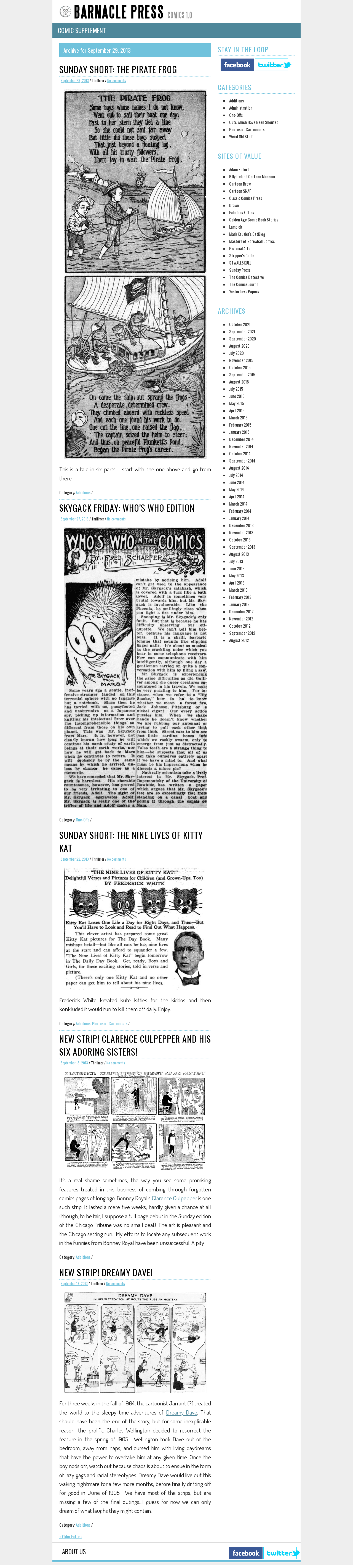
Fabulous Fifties (241, 212)
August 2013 (239, 554)
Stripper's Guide (241, 255)
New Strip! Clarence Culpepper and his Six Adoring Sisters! (135, 1045)
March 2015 (238, 418)
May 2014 (236, 489)
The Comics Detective (246, 277)
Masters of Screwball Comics (252, 241)
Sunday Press (239, 270)
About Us (74, 1551)
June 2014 (237, 482)
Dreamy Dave (181, 1412)
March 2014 (238, 504)
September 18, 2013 (74, 1063)
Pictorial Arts (239, 248)
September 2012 (242, 633)
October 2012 (239, 626)
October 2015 (239, 367)
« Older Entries (70, 1536)
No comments (116, 80)
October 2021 (239, 324)
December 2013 (241, 525)
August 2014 (239, 468)
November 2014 (241, 446)
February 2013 (240, 597)
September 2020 (242, 339)
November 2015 (241, 360)
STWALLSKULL (240, 263)
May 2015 (236, 403)
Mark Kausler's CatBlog (247, 234)
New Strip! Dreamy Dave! (106, 1272)
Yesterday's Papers (244, 291)
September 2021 (242, 331)
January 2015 (239, 432)
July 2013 (236, 561)
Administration (240, 108)
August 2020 (239, 346)
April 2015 (236, 410)
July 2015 (236, 389)
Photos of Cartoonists (109, 1023)
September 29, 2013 (75, 80)
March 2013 (238, 590)
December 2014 (241, 439)
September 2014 (242, 461)
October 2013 (239, 540)
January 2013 (239, 604)
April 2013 (236, 583)
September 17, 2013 (74, 1283)
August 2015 (239, 382)
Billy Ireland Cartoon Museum (252, 176)
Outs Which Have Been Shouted (254, 122)
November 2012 (241, 619)
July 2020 (236, 353)
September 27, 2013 (75, 519)
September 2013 (242, 547)
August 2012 (239, 640)
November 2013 (241, 532)
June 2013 (236, 568)
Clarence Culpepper (174, 1198)
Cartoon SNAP (240, 191)
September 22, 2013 (75, 859)
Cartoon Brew (240, 184)
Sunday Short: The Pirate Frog (118, 69)
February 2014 (240, 511)
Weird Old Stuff (241, 136)
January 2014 (239, 518)
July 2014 (236, 475)
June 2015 (236, 396)
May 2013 (236, 575)
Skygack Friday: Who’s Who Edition (127, 507)
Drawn (234, 205)
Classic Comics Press (245, 198)
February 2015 (240, 425)
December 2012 (241, 611)
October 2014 (240, 453)
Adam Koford (239, 169)
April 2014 (237, 496)
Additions (83, 492)
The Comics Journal (244, 284)
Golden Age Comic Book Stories (253, 220)
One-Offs (82, 820)
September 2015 (242, 374)
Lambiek (235, 227)
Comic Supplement (82, 30)
